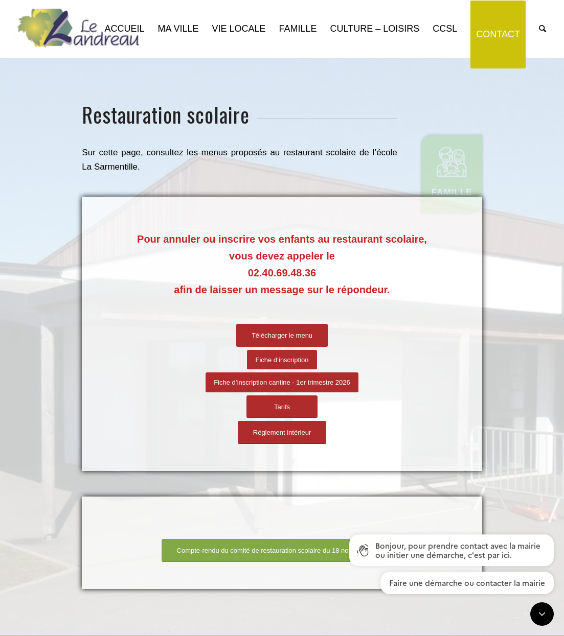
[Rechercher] (542, 29)
